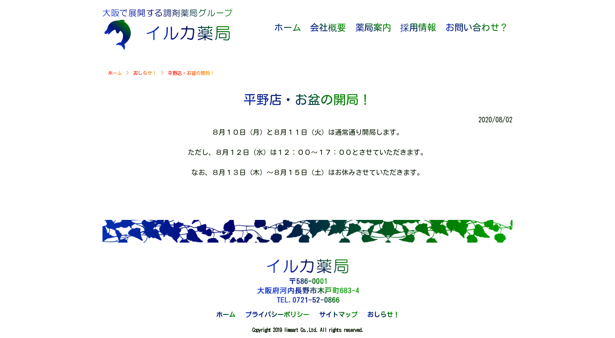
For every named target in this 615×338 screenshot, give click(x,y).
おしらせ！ (145, 73)
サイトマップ (338, 314)
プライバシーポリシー (277, 314)
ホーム (115, 73)
